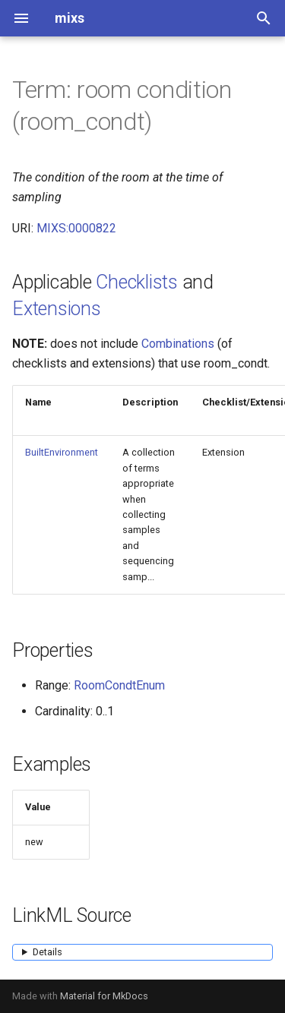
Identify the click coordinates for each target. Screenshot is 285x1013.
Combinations (177, 343)
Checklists (137, 282)
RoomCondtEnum (119, 685)
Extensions (56, 309)
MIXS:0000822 (76, 228)
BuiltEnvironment (61, 452)
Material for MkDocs (104, 996)
